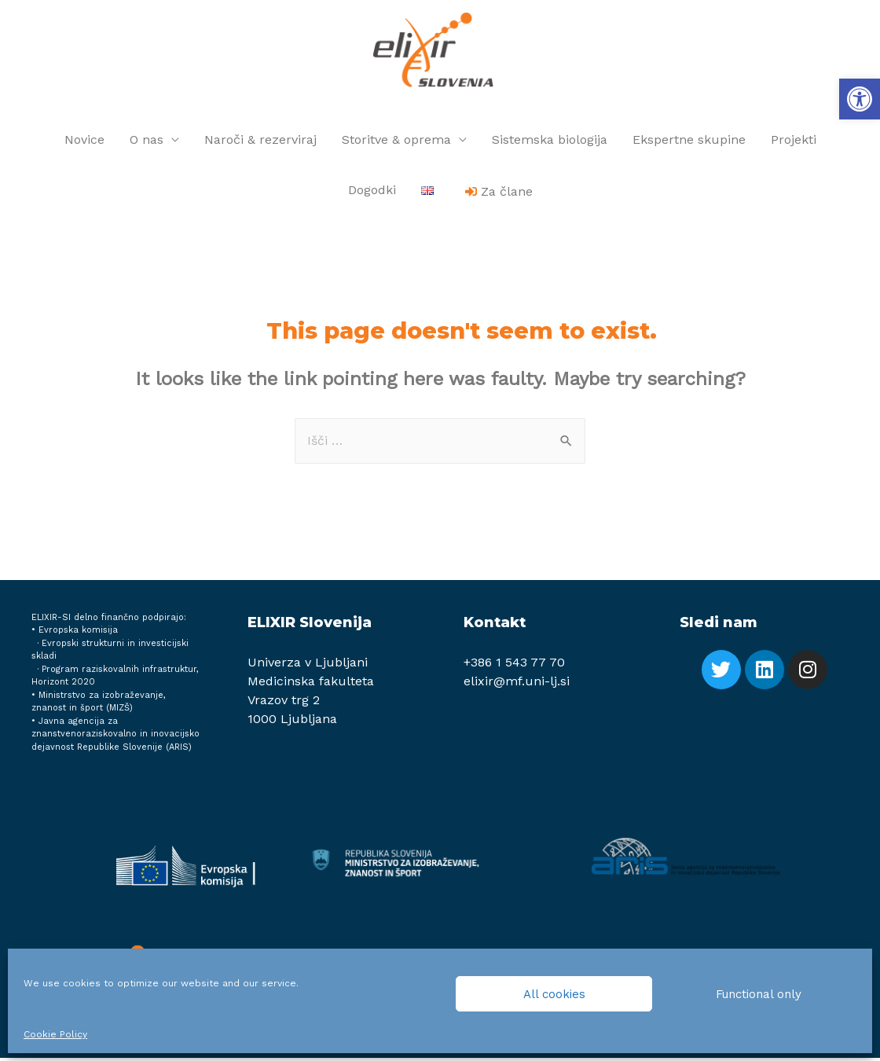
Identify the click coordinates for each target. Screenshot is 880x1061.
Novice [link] (84, 142)
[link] (859, 99)
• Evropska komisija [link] (74, 633)
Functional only (758, 994)
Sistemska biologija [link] (549, 142)
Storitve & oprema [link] (396, 142)
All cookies (554, 994)
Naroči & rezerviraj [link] (260, 142)
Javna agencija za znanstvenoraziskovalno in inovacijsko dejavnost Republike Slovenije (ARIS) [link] (115, 737)
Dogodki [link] (372, 192)
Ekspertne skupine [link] (689, 142)
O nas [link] (146, 142)
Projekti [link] (793, 142)
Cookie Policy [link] (55, 1034)
